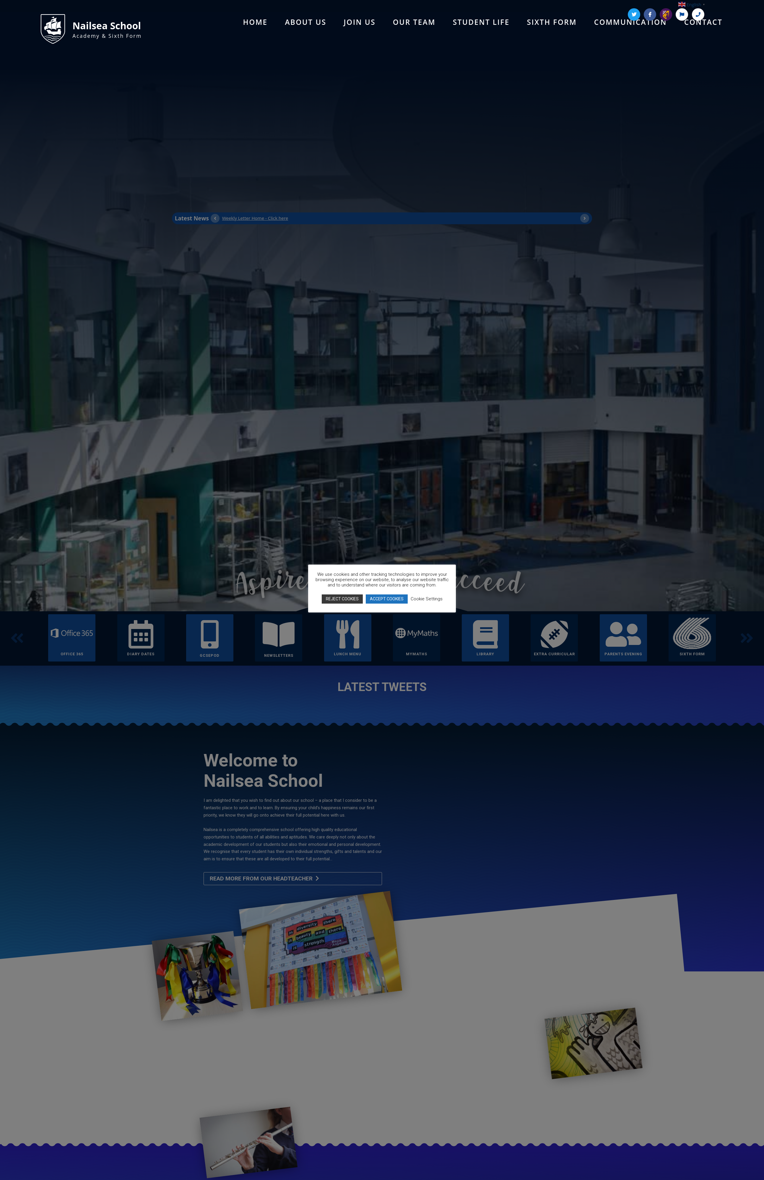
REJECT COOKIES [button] (342, 598)
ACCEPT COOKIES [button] (387, 598)
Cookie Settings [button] (427, 599)
